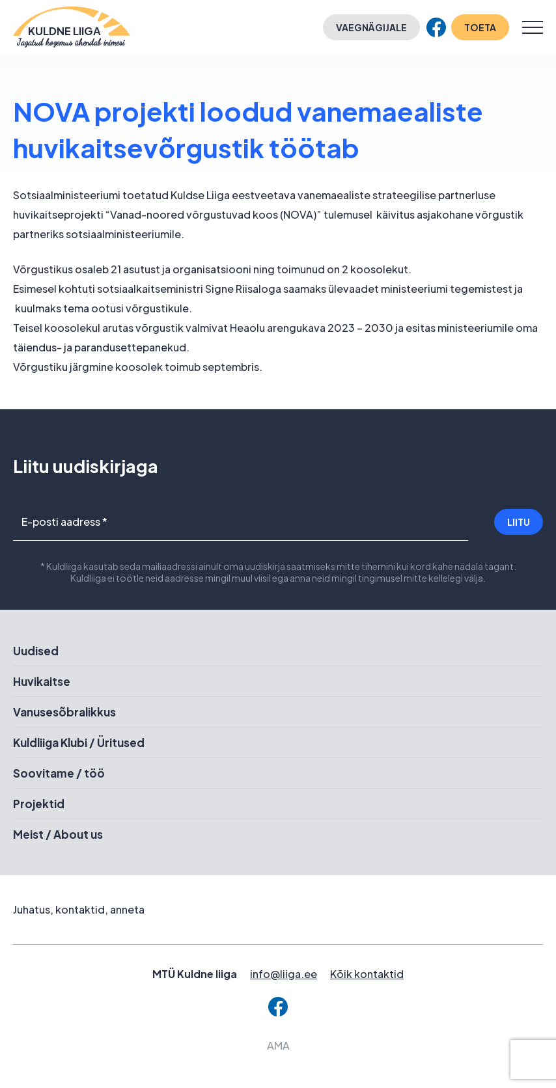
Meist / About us (58, 834)
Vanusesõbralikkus (64, 712)
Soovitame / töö (59, 773)
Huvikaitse (41, 681)
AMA (278, 1045)
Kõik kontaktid (367, 974)
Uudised (36, 651)
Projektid (38, 803)
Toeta (480, 27)
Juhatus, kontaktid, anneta (79, 909)
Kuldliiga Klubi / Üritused (79, 742)
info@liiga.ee (283, 974)
